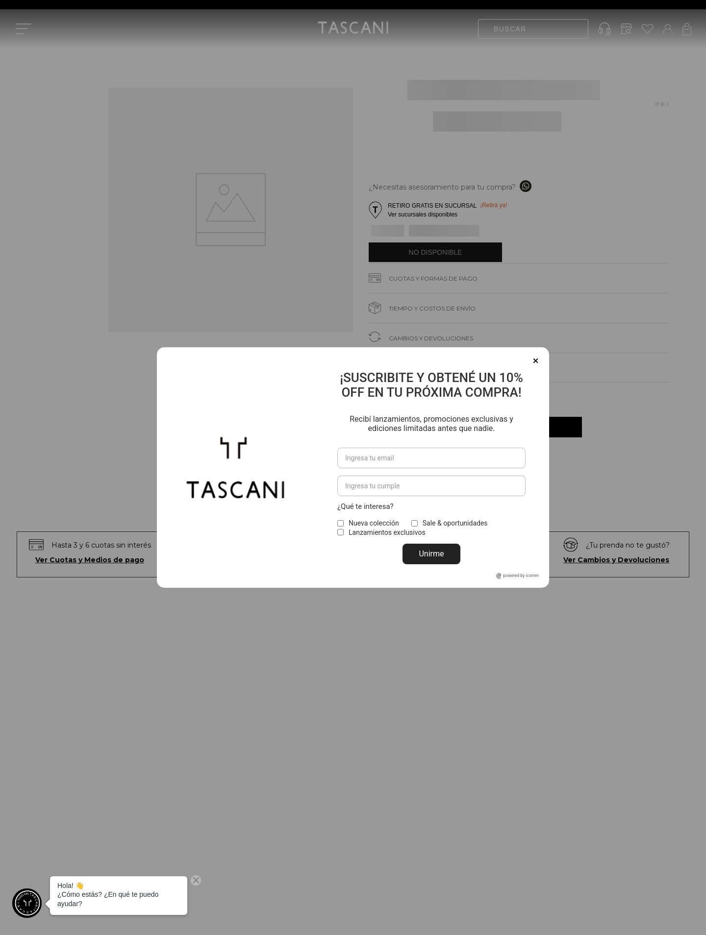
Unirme (431, 553)
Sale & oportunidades (455, 523)
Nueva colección (374, 523)
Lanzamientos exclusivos (387, 532)
